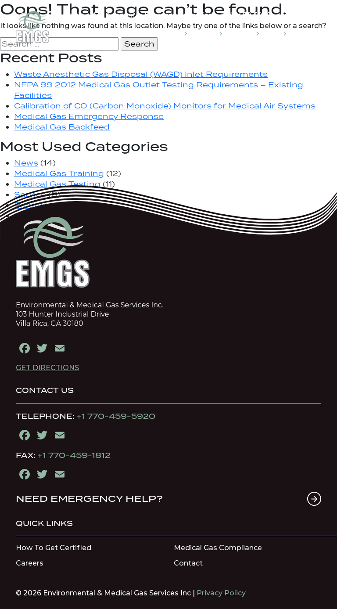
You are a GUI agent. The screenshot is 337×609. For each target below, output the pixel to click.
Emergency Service (178, 15)
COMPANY (241, 33)
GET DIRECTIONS (47, 368)
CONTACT (304, 33)
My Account (114, 15)
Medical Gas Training (59, 173)
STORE (273, 33)
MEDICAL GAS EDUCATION (149, 33)
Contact (188, 563)
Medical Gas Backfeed (62, 127)
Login (74, 15)
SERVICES (205, 33)
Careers (29, 563)
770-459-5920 (246, 15)
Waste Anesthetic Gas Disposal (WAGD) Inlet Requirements (141, 74)
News (26, 163)
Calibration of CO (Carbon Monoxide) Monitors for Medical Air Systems (164, 106)
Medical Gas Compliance (218, 547)
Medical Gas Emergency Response (89, 116)
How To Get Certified (53, 547)
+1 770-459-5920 (115, 416)
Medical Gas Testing (57, 184)
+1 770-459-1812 (74, 455)
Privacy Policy (221, 593)
